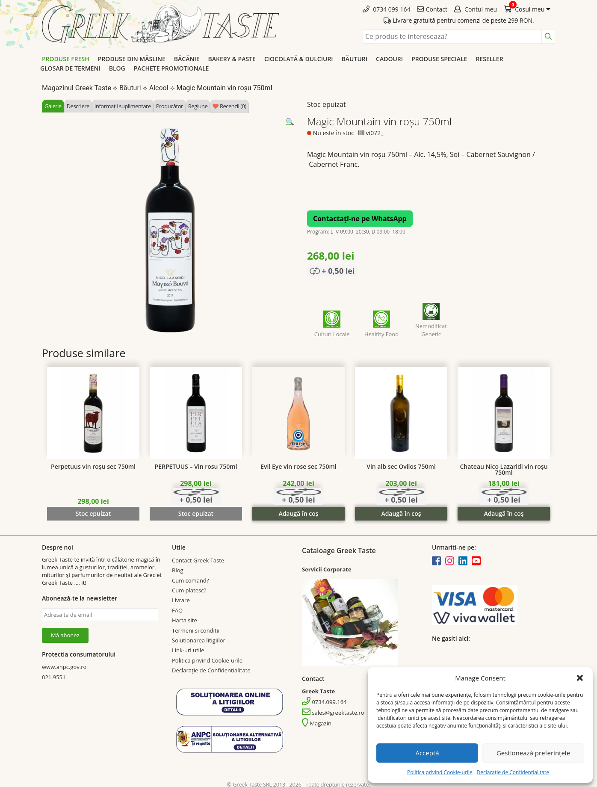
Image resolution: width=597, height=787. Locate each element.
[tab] (53, 106)
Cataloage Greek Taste (339, 550)
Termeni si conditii (195, 630)
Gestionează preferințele (533, 753)
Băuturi (354, 59)
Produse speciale (439, 59)
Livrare (181, 600)
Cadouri (389, 59)
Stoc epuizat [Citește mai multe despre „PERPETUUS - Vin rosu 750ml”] (195, 513)
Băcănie (187, 59)
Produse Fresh (65, 59)
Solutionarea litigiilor (198, 640)
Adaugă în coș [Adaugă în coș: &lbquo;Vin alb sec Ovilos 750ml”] (401, 513)
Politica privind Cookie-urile (439, 772)
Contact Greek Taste (198, 560)
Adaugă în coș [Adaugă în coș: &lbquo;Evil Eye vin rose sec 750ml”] (298, 513)
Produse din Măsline (132, 59)
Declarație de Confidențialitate (512, 772)
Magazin (316, 723)
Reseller (489, 59)
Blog (117, 68)
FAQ (177, 610)
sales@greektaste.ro (333, 712)
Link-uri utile (188, 650)
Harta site (184, 620)
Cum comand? (190, 580)
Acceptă (427, 753)
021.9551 (53, 677)
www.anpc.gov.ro (64, 667)
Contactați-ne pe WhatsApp (360, 218)
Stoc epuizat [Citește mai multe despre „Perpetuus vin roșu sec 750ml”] (93, 513)
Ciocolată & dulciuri (298, 59)
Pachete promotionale (171, 68)
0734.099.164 (324, 702)
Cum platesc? (189, 590)
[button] (580, 678)
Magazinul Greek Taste (76, 88)
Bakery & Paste (232, 59)
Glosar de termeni (70, 68)
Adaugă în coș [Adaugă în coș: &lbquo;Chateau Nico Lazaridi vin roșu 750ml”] (503, 513)
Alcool (158, 88)
